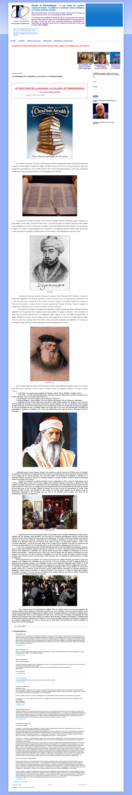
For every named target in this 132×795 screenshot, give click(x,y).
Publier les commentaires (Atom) (27, 787)
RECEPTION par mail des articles (63, 41)
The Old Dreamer (20, 678)
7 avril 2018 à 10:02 (20, 673)
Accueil (50, 784)
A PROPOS (21, 41)
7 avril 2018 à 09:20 (20, 655)
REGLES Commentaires (34, 41)
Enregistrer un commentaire (21, 781)
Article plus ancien (82, 784)
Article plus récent (16, 784)
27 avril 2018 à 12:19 (20, 719)
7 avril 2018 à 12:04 (20, 682)
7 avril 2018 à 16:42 (20, 704)
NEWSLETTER (47, 41)
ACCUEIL (13, 41)
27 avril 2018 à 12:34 (20, 779)
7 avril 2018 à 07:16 (20, 645)
